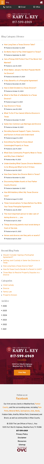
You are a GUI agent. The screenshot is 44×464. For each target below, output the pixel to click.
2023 (4, 320)
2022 (4, 324)
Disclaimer (22, 438)
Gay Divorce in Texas (12, 106)
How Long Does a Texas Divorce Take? (19, 45)
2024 (4, 315)
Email (22, 7)
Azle (32, 411)
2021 (3, 329)
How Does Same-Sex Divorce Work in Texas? (22, 174)
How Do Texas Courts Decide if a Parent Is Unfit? (22, 269)
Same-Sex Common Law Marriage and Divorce (22, 124)
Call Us (7, 7)
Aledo (37, 411)
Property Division (10, 295)
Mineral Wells (14, 411)
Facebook (22, 399)
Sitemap (22, 445)
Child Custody (8, 285)
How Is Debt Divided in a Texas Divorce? (20, 88)
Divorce (6, 288)
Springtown (25, 411)
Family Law (7, 292)
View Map (22, 372)
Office (36, 7)
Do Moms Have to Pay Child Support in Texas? (22, 52)
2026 (4, 306)
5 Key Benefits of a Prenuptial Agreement (21, 81)
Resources (22, 441)
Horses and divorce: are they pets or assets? (22, 235)
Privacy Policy (22, 434)
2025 (4, 310)
